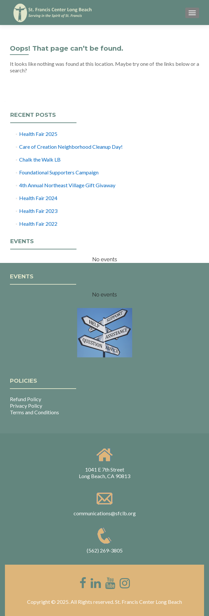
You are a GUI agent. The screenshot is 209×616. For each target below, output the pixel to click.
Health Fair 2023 (38, 211)
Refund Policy (25, 399)
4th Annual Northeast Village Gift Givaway (67, 185)
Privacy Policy (26, 405)
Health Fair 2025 (38, 134)
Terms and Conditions (34, 412)
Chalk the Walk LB (40, 159)
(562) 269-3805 (105, 550)
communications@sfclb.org (105, 513)
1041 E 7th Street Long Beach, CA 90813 (104, 472)
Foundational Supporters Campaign (59, 172)
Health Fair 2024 (38, 198)
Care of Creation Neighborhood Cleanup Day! (71, 146)
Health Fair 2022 (38, 223)
